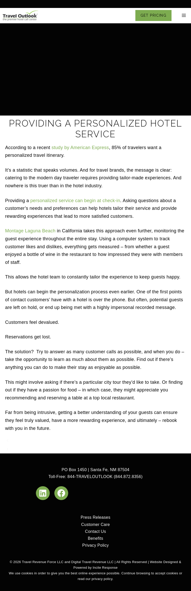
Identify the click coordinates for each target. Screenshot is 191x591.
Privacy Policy (95, 545)
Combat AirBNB (29, 449)
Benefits (95, 538)
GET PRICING (153, 15)
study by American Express (80, 147)
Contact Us (95, 531)
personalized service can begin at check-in (75, 200)
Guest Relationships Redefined (45, 440)
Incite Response (105, 567)
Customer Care (95, 524)
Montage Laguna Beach (30, 230)
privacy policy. (102, 579)
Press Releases (95, 517)
